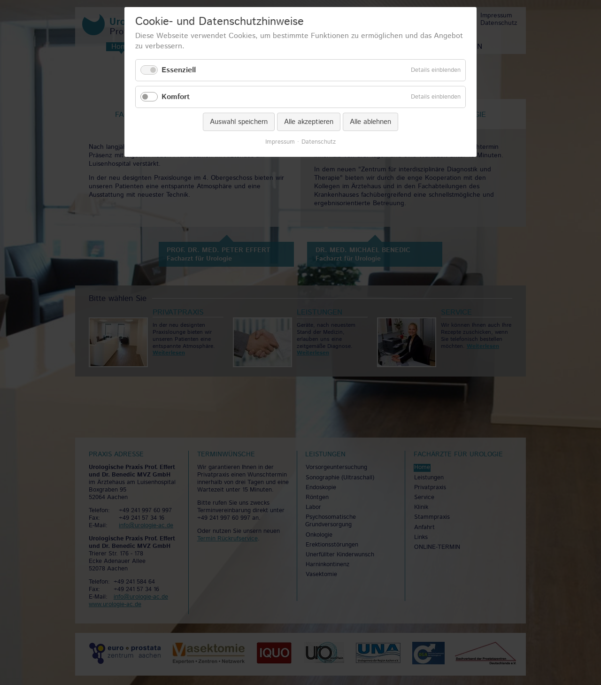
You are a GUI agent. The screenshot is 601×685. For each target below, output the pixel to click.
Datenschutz (318, 142)
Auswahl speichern (239, 122)
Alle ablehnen (370, 122)
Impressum (280, 142)
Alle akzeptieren (308, 122)
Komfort (176, 97)
